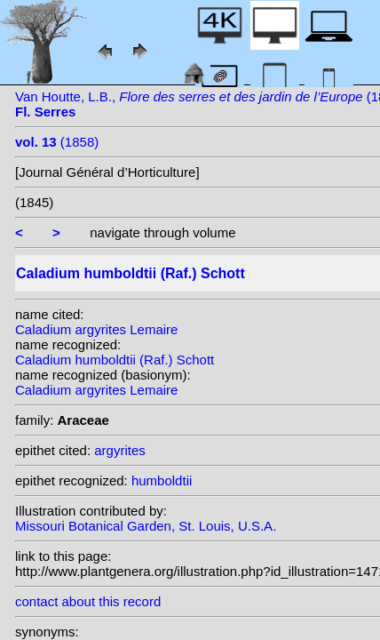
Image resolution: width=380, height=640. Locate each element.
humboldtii (161, 480)
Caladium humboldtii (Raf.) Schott (114, 359)
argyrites (120, 450)
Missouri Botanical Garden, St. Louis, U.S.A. (145, 525)
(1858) (57, 141)
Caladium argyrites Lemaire (96, 329)
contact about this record (88, 601)
